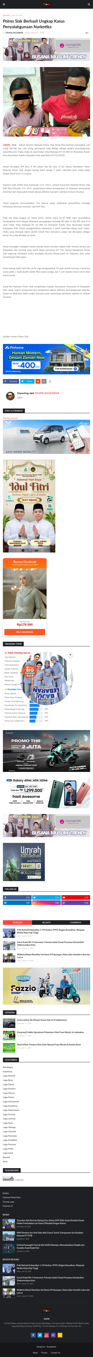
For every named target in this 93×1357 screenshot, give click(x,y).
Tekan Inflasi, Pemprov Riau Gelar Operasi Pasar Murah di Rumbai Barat (49, 1044)
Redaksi (6, 1193)
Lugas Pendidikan (10, 1140)
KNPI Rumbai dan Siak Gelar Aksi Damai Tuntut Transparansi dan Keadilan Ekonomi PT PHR (50, 1234)
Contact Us (55, 1352)
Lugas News (8, 1080)
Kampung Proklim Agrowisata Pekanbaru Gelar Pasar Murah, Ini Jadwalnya (50, 1032)
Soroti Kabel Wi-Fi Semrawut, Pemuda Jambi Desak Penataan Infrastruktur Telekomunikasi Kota (50, 943)
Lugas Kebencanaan (11, 1110)
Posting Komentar (10, 418)
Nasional (6, 1157)
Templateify (51, 1347)
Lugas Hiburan (9, 1093)
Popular (17, 922)
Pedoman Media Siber (12, 1197)
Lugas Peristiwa (9, 1144)
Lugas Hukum (8, 1097)
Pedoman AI (8, 1206)
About (35, 1352)
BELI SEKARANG (24, 632)
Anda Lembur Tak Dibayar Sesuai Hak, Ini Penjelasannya (42, 1020)
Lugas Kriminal (16, 15)
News (5, 1161)
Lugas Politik (8, 1149)
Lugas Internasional (11, 1101)
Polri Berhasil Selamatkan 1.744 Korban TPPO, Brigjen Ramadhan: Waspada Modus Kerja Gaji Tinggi (51, 931)
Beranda (6, 15)
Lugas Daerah (8, 1084)
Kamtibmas (7, 1071)
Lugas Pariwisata (10, 1136)
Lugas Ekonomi (9, 1088)
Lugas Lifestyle (9, 1118)
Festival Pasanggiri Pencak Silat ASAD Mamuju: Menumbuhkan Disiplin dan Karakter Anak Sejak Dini (51, 1246)
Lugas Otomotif (9, 1131)
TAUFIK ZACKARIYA (47, 393)
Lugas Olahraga (9, 1127)
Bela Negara (8, 1067)
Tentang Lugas (8, 1202)
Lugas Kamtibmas (10, 1106)
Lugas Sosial (8, 1153)
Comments (75, 922)
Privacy (44, 1352)
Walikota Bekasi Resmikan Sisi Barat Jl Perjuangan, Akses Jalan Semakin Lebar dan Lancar (53, 956)
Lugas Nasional (9, 1076)
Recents (46, 922)
